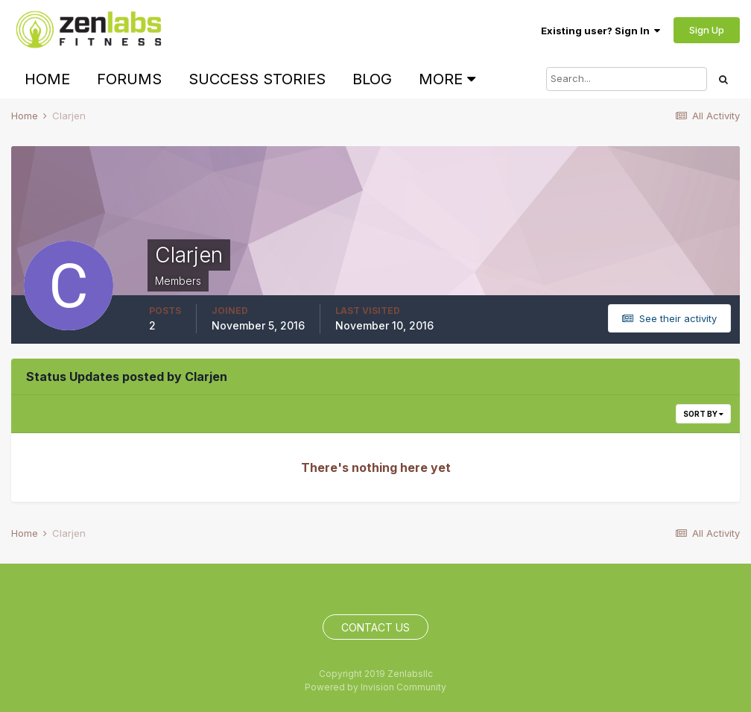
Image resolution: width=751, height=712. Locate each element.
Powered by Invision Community (375, 687)
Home (47, 79)
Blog (372, 79)
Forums (129, 79)
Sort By (703, 413)
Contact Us (375, 627)
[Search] (626, 79)
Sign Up (706, 30)
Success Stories (257, 79)
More (447, 79)
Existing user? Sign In (600, 31)
